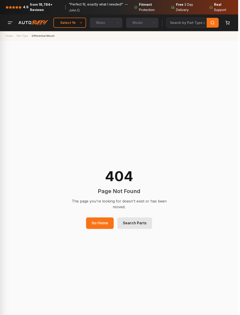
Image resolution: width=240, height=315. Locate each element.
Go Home (100, 223)
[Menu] (10, 22)
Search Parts (135, 223)
